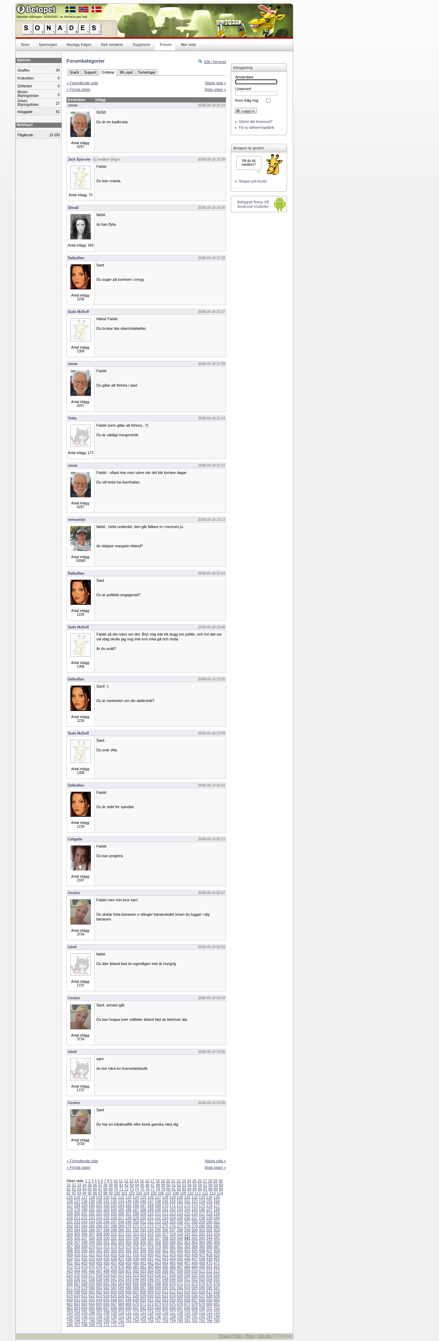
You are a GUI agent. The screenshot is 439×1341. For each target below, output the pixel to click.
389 (77, 1251)
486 (172, 1267)
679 (202, 1304)
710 (121, 1312)
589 (158, 1288)
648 (128, 1300)
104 (146, 1193)
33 (79, 1185)
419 (143, 1255)
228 (128, 1218)
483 (150, 1267)
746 (77, 1320)
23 (184, 1181)
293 (143, 1230)
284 (77, 1230)
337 (158, 1238)
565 (136, 1283)
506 (165, 1271)
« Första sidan (79, 89)
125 (143, 1197)
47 (153, 1185)
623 (99, 1296)
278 (187, 1226)
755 (143, 1320)
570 (172, 1283)
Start (25, 44)
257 (187, 1222)
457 (114, 1263)
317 (165, 1234)
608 (143, 1292)
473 (77, 1267)
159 (84, 1205)
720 (194, 1312)
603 (106, 1292)
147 (150, 1201)
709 (114, 1312)
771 (106, 1325)
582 (106, 1288)
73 (132, 1189)
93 (79, 1193)
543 (128, 1279)
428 (209, 1255)
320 (187, 1234)
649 (136, 1300)
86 (200, 1189)
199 (70, 1214)
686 (99, 1308)
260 (209, 1222)
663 (84, 1304)
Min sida (188, 44)
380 (165, 1246)
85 (195, 1189)
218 (209, 1214)
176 (209, 1205)
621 (84, 1296)
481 (136, 1267)
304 (70, 1234)
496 (91, 1271)
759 (172, 1320)
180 (84, 1209)
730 (114, 1316)
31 (69, 1185)
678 (194, 1304)
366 (216, 1242)
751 (114, 1320)
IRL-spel (126, 72)
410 (77, 1255)
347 (77, 1242)
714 (150, 1312)
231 (150, 1218)
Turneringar (146, 72)
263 (77, 1226)
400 (158, 1251)
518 (99, 1275)
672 (150, 1304)
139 (91, 1201)
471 (216, 1263)
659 (209, 1300)
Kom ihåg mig (246, 100)
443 (165, 1259)
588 (150, 1288)
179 (77, 1209)
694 (158, 1308)
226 (114, 1218)
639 (216, 1296)
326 (77, 1238)
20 (168, 1181)
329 (99, 1238)
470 (209, 1263)
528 (172, 1275)
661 (70, 1304)
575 (209, 1283)
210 (150, 1214)
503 (143, 1271)
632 (165, 1296)
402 (172, 1251)
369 (84, 1246)
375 (128, 1246)
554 (209, 1279)
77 (153, 1189)
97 (100, 1193)
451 (70, 1263)
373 (114, 1246)
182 (99, 1209)
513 (216, 1271)
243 (84, 1222)
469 (202, 1263)
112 (205, 1193)
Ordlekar (108, 72)
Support (90, 72)
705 (84, 1312)
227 (121, 1218)
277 (180, 1226)
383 (187, 1246)
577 (70, 1288)
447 (194, 1259)
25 (194, 1181)
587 (143, 1288)
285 (84, 1230)
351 (106, 1242)
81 (173, 1189)
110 (190, 1193)
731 (121, 1316)
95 (89, 1193)
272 (143, 1226)
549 (172, 1279)
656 (187, 1300)
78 (158, 1189)
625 (114, 1296)
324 (216, 1234)
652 (158, 1300)
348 (84, 1242)
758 (165, 1320)
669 (128, 1304)
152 (187, 1201)
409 (70, 1255)
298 (180, 1230)
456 (106, 1263)
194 (187, 1209)
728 (99, 1316)
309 (106, 1234)
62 (74, 1189)
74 (137, 1189)
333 (128, 1238)
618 (216, 1292)
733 (136, 1316)
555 (216, 1279)
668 (121, 1304)
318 (172, 1234)
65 (89, 1189)
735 (150, 1316)
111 (197, 1193)
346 (70, 1242)
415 (114, 1255)
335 (143, 1238)
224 (99, 1218)
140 (99, 1201)
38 (105, 1185)
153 (194, 1201)
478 (114, 1267)
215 (187, 1214)
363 (194, 1242)
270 (128, 1226)
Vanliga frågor (79, 44)
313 (136, 1234)
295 (158, 1230)
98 (105, 1193)
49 (163, 1185)
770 (99, 1325)
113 (212, 1193)
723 (216, 1312)
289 (114, 1230)
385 (202, 1246)
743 (209, 1316)
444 (172, 1259)
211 (158, 1214)
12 (126, 1181)
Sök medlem (112, 44)
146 (143, 1201)
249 (128, 1222)
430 (70, 1259)
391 (91, 1251)
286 (91, 1230)
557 (77, 1283)
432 (84, 1259)
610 (158, 1292)
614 (187, 1292)
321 (194, 1234)
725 (77, 1316)
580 (91, 1288)
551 (187, 1279)
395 (121, 1251)
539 (99, 1279)
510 (194, 1271)
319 (180, 1234)
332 (121, 1238)
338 (165, 1238)
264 (84, 1226)
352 (114, 1242)
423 (172, 1255)
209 (143, 1214)
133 (202, 1197)
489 (194, 1267)
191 (165, 1209)
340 (180, 1238)
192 (172, 1209)
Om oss (264, 1336)
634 (180, 1296)
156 (216, 1201)
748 (91, 1320)
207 (128, 1214)
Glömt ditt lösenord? (255, 122)
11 (121, 1181)
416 (121, 1255)
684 (84, 1308)
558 (84, 1283)
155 (209, 1201)
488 (187, 1267)
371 (99, 1246)
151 (180, 1201)
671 (143, 1304)
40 (116, 1185)
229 (136, 1218)
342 (194, 1238)
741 (194, 1316)
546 (150, 1279)
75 (142, 1189)
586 (136, 1288)
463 (158, 1263)
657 (194, 1300)
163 (114, 1205)
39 (111, 1185)
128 (165, 1197)
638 (209, 1296)
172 (180, 1205)
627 (128, 1296)
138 (84, 1201)
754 (136, 1320)
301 (202, 1230)
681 (216, 1304)
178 (70, 1209)
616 (202, 1292)
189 (150, 1209)
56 (200, 1185)
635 (187, 1296)
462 (150, 1263)
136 (70, 1201)
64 (84, 1189)
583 (114, 1288)
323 (209, 1234)
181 (91, 1209)
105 (154, 1193)
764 (209, 1320)
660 (216, 1300)
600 (84, 1292)
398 (143, 1251)
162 (106, 1205)
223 (91, 1218)
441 (150, 1259)
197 (209, 1209)
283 (70, 1230)
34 (84, 1185)
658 (202, 1300)
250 (136, 1222)
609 (150, 1292)
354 (128, 1242)
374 (121, 1246)
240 (216, 1218)
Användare (244, 77)
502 (136, 1271)
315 (150, 1234)
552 (194, 1279)
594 (194, 1288)
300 (194, 1230)
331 (114, 1238)
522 (128, 1275)
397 (136, 1251)
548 (165, 1279)
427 (202, 1255)
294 (150, 1230)
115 (70, 1197)
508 (180, 1271)
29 (215, 1181)
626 (121, 1296)
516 (84, 1275)
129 (172, 1197)
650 (143, 1300)
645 (106, 1300)
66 (95, 1189)
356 (143, 1242)
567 (150, 1283)
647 (121, 1300)
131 (187, 1197)
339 (172, 1238)
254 (165, 1222)
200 (77, 1214)
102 (132, 1193)
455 (99, 1263)
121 (114, 1197)
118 (91, 1197)
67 (100, 1189)
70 (116, 1189)
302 (209, 1230)
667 (114, 1304)
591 (172, 1288)
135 (216, 1197)
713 (143, 1312)
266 (99, 1226)
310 (114, 1234)
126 (150, 1197)
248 (121, 1222)
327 (84, 1238)
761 (187, 1320)
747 (84, 1320)
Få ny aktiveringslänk (256, 127)
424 (180, 1255)
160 (91, 1205)
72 (126, 1189)
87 (205, 1189)
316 (158, 1234)
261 (216, 1222)
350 (99, 1242)
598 (70, 1292)
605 (121, 1292)
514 (70, 1275)
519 (106, 1275)
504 (150, 1271)
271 (136, 1226)
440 (143, 1259)
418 (136, 1255)
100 (117, 1193)
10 (116, 1181)
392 (99, 1251)
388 (70, 1251)
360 (172, 1242)
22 (179, 1181)
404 (187, 1251)
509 (187, 1271)
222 (84, 1218)
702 (216, 1308)
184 (114, 1209)
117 (84, 1197)
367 (70, 1246)
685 (91, 1308)
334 (136, 1238)
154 (202, 1201)
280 (202, 1226)
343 (202, 1238)
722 (209, 1312)
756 (150, 1320)
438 (128, 1259)
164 (121, 1205)
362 (187, 1242)
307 (91, 1234)
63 (79, 1189)
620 (77, 1296)
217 (202, 1214)
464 (165, 1263)
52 (179, 1185)
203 (99, 1214)
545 (143, 1279)
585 (128, 1288)
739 (180, 1316)
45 (142, 1185)
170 (165, 1205)
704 (77, 1312)
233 (165, 1218)
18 (157, 1181)
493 (70, 1271)
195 (194, 1209)
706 (91, 1312)
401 (165, 1251)
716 (165, 1312)
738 (172, 1316)
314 (143, 1234)
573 (194, 1283)
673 (158, 1304)
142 (114, 1201)
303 (216, 1230)
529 (180, 1275)
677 (187, 1304)
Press (250, 1336)
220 (70, 1218)
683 (77, 1308)
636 (194, 1296)
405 (194, 1251)
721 (202, 1312)
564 (128, 1283)
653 (165, 1300)
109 (183, 1193)
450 (216, 1259)
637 (202, 1296)
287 (99, 1230)
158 (77, 1205)
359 (165, 1242)
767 (77, 1325)
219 (216, 1214)
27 (205, 1181)
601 (91, 1292)
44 (137, 1185)
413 (99, 1255)
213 (172, 1214)
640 (70, 1300)
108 (176, 1193)
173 (187, 1205)
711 (128, 1312)
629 (143, 1296)
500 (121, 1271)
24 (189, 1181)
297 (172, 1230)
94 (84, 1193)
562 (114, 1283)
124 (136, 1197)
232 (158, 1218)
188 (143, 1209)
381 (172, 1246)
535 (70, 1279)
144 (128, 1201)
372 (106, 1246)
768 (84, 1325)
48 (158, 1185)
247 (114, 1222)
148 (158, 1201)
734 (143, 1316)
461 (143, 1263)
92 (74, 1193)
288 (106, 1230)
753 (128, 1320)
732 (128, 1316)
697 (180, 1308)
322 (202, 1234)
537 (84, 1279)
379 (158, 1246)
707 (99, 1312)
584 (121, 1288)
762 (194, 1320)
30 (220, 1181)
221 (77, 1218)
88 (210, 1189)
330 (106, 1238)
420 (150, 1255)
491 (209, 1267)
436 (114, 1259)
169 (158, 1205)
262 (70, 1226)
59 (216, 1185)
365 (209, 1242)
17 (152, 1181)
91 (69, 1193)
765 (216, 1320)
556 (70, 1283)
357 (150, 1242)
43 (132, 1185)
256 (180, 1222)
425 (187, 1255)
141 (106, 1201)
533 (209, 1275)
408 (216, 1251)
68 (105, 1189)
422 (165, 1255)
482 (143, 1267)
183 (106, 1209)
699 (194, 1308)
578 (77, 1288)
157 (70, 1205)
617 (209, 1292)
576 (216, 1283)
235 (180, 1218)
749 (99, 1320)
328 (91, 1238)
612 (172, 1292)
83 (184, 1189)
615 (194, 1292)
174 (194, 1205)
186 (128, 1209)
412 (91, 1255)
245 (99, 1222)
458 (121, 1263)
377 (143, 1246)
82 (179, 1189)
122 (121, 1197)
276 (172, 1226)
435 (106, 1259)
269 (121, 1226)
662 (77, 1304)
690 (128, 1308)
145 (136, 1201)
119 (99, 1197)
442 (158, 1259)
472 (70, 1267)
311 (121, 1234)
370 (91, 1246)
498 (106, 1271)
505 (158, 1271)
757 (158, 1320)
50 (168, 1185)
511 (202, 1271)
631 (158, 1296)
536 (77, 1279)
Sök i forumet (215, 62)
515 (77, 1275)
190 (158, 1209)
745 (70, 1320)
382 (180, 1246)
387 (216, 1246)
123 (128, 1197)
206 (121, 1214)
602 (99, 1292)
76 (147, 1189)
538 (91, 1279)
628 (136, 1296)
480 (128, 1267)
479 (121, 1267)
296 (165, 1230)
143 (121, 1201)
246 (106, 1222)
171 (172, 1205)
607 (136, 1292)
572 (187, 1283)
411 (84, 1255)
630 (150, 1296)
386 (209, 1246)
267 (106, 1226)
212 (165, 1214)
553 (202, 1279)
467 (187, 1263)
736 (158, 1316)
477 (106, 1267)
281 (209, 1226)
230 (143, 1218)
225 (106, 1218)
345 (216, 1238)
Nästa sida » (215, 83)
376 (136, 1246)
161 (99, 1205)
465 (172, 1263)
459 (128, 1263)
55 (195, 1185)
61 (69, 1189)
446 (187, 1259)
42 (126, 1185)
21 (173, 1181)
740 (187, 1316)
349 (91, 1242)
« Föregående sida (82, 83)
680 (209, 1304)
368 (77, 1246)
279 (194, 1226)
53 (184, 1185)
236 (187, 1218)
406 (202, 1251)
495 (84, 1271)
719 (187, 1312)
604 (114, 1292)
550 (180, 1279)
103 (139, 1193)
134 (209, 1197)
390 (84, 1251)
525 (150, 1275)
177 (216, 1205)
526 (158, 1275)
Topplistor (141, 44)
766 (70, 1325)
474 (84, 1267)
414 (106, 1255)
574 (202, 1283)
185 (121, 1209)
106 (161, 1193)
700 (202, 1308)
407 (209, 1251)
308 (99, 1234)
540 (106, 1279)
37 (100, 1185)
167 (143, 1205)
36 (95, 1185)
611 (165, 1292)
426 (194, 1255)
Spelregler (48, 44)
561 (106, 1283)
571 (180, 1283)
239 (209, 1218)
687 (106, 1308)
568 (158, 1283)
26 (200, 1181)
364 (202, 1242)
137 (77, 1201)
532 (202, 1275)
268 (114, 1226)
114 (220, 1193)
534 (216, 1275)
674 (165, 1304)
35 (89, 1185)
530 (187, 1275)
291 (128, 1230)
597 (216, 1288)
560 (99, 1283)
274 (158, 1226)
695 (165, 1308)
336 (150, 1238)
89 (216, 1189)
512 (209, 1271)
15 (142, 1181)
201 (84, 1214)
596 (209, 1288)
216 (194, 1214)
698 (187, 1308)
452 (77, 1263)
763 (202, 1320)
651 (150, 1300)
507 (172, 1271)
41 (121, 1185)
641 (77, 1300)
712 (136, 1312)
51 (173, 1185)
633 (172, 1296)
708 (106, 1312)
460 (136, 1263)
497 (99, 1271)
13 (131, 1181)
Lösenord (243, 89)
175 (202, 1205)
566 (143, 1283)
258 (194, 1222)
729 (106, 1316)
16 (147, 1181)
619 (70, 1296)
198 (216, 1209)
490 (202, 1267)
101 (124, 1193)
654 (172, 1300)
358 (158, 1242)
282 (216, 1226)
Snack (74, 72)
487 (180, 1267)
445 (180, 1259)
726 (84, 1316)
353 (121, 1242)
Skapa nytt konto (253, 181)
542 (121, 1279)
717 (172, 1312)
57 (205, 1185)
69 (111, 1189)
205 (114, 1214)
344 (209, 1238)
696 (172, 1308)
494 (77, 1271)
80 (168, 1189)
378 (150, 1246)
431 (77, 1259)
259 (202, 1222)
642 (84, 1300)
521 (121, 1275)
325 (70, 1238)
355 (136, 1242)
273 (150, 1226)
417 (128, 1255)
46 (147, 1185)
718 (180, 1312)
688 (114, 1308)
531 (194, 1275)
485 (165, 1267)
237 (194, 1218)
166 (136, 1205)
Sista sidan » (215, 89)
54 (189, 1185)
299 (187, 1230)
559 (91, 1283)
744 (216, 1316)
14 (136, 1181)
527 (165, 1275)
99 (111, 1193)
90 (221, 1189)
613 (180, 1292)
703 (70, 1312)
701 (209, 1308)
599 (77, 1292)
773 (121, 1325)
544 (136, 1279)
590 (165, 1288)
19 (163, 1181)
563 (121, 1283)
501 (128, 1271)
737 (165, 1316)
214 (180, 1214)
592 (180, 1288)
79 (163, 1189)
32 (74, 1185)
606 (128, 1292)
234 (172, 1218)
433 (91, 1259)
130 (180, 1197)
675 (172, 1304)
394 (114, 1251)
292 (136, 1230)
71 (121, 1189)
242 (77, 1222)
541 (114, 1279)
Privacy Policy (230, 1336)
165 (128, 1205)
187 (136, 1209)
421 (158, 1255)
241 (70, 1222)
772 (114, 1325)
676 (180, 1304)
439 (136, 1259)
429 (216, 1255)
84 (189, 1189)
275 (165, 1226)
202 (91, 1214)
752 (121, 1320)
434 (99, 1259)
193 (180, 1209)
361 (180, 1242)
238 (202, 1218)
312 (128, 1234)
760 (180, 1320)
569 (165, 1283)
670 (136, 1304)
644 (99, 1300)
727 (91, 1316)
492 (216, 1267)
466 (180, 1263)
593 (187, 1288)
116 (77, 1197)
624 (106, 1296)
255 (172, 1222)
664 (91, 1304)
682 (70, 1308)
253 (158, 1222)
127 (158, 1197)
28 (210, 1181)
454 (91, 1263)
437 (121, 1259)
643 (91, 1300)
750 (106, 1320)
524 (143, 1275)
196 (202, 1209)
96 (95, 1193)
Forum (165, 44)
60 (221, 1185)
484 (158, 1267)
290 (121, 1230)
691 (136, 1308)
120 (106, 1197)
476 (99, 1267)
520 (114, 1275)
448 (202, 1259)
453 (84, 1263)
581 (99, 1288)
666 (106, 1304)
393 (106, 1251)
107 (168, 1193)
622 (91, 1296)
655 (180, 1300)
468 (194, 1263)
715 (158, 1312)
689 (121, 1308)
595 (202, 1288)
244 (91, 1222)
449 (209, 1259)
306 (84, 1234)
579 (84, 1288)
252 (150, 1222)
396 (128, 1251)
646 (114, 1300)
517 (91, 1275)
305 (77, 1234)
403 (180, 1251)
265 (91, 1226)
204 (106, 1214)
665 (99, 1304)
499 (114, 1271)
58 (210, 1185)
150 (172, 1201)
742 (202, 1316)
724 (70, 1316)
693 (150, 1308)
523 (136, 1275)
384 (194, 1246)
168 (150, 1205)
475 (91, 1267)
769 (91, 1325)
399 (150, 1251)
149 (165, 1201)
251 (143, 1222)
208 (136, 1214)
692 (143, 1308)
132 (194, 1197)
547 (158, 1279)
